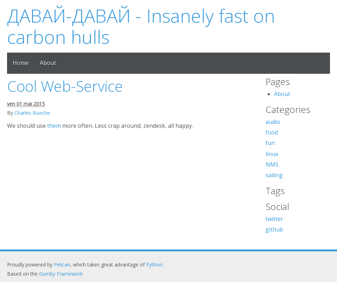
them (54, 126)
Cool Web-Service (65, 86)
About (48, 63)
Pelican (62, 264)
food (272, 132)
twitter (274, 219)
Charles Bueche (32, 112)
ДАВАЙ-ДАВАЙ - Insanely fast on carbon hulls (141, 26)
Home (21, 63)
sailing (274, 175)
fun (270, 143)
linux (272, 154)
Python (154, 264)
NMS (272, 164)
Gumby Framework (61, 273)
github (274, 229)
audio (273, 122)
